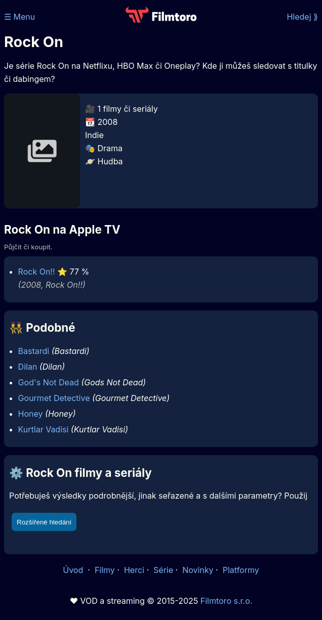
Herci (134, 570)
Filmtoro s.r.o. (226, 601)
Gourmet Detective (54, 398)
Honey (30, 414)
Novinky (197, 570)
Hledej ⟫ (302, 17)
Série (163, 570)
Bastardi (34, 351)
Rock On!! (36, 272)
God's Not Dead (48, 382)
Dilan (27, 367)
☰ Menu (19, 17)
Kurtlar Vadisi (43, 429)
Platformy (241, 570)
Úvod (74, 570)
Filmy (105, 570)
